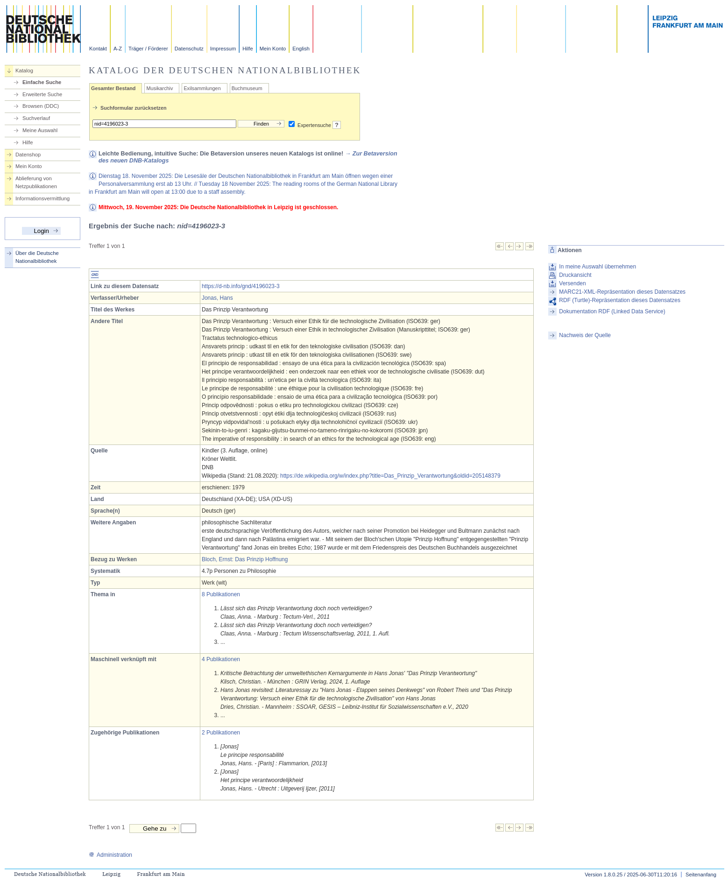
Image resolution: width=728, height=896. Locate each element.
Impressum (223, 48)
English (301, 48)
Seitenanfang (701, 874)
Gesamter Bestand (113, 88)
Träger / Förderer (148, 48)
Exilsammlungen (202, 88)
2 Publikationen (221, 732)
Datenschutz (189, 48)
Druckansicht (575, 275)
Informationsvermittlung (42, 198)
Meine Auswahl (39, 130)
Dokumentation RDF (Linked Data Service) (612, 311)
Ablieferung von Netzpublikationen (36, 182)
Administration (110, 855)
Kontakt (98, 48)
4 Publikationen (221, 659)
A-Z (117, 48)
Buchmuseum (247, 88)
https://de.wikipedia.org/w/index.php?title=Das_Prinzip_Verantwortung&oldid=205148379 (390, 476)
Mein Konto (273, 48)
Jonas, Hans (217, 298)
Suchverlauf (36, 118)
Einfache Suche (41, 82)
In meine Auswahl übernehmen (597, 266)
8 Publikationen (221, 594)
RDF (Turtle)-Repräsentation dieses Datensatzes (619, 300)
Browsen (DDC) (40, 106)
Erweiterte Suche (42, 94)
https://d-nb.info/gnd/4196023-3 (241, 286)
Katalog (24, 70)
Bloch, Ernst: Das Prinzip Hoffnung (245, 559)
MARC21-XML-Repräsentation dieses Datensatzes (622, 292)
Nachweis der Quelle (585, 335)
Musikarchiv (159, 88)
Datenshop (28, 154)
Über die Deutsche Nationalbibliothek (37, 257)
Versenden (572, 283)
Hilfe (247, 48)
